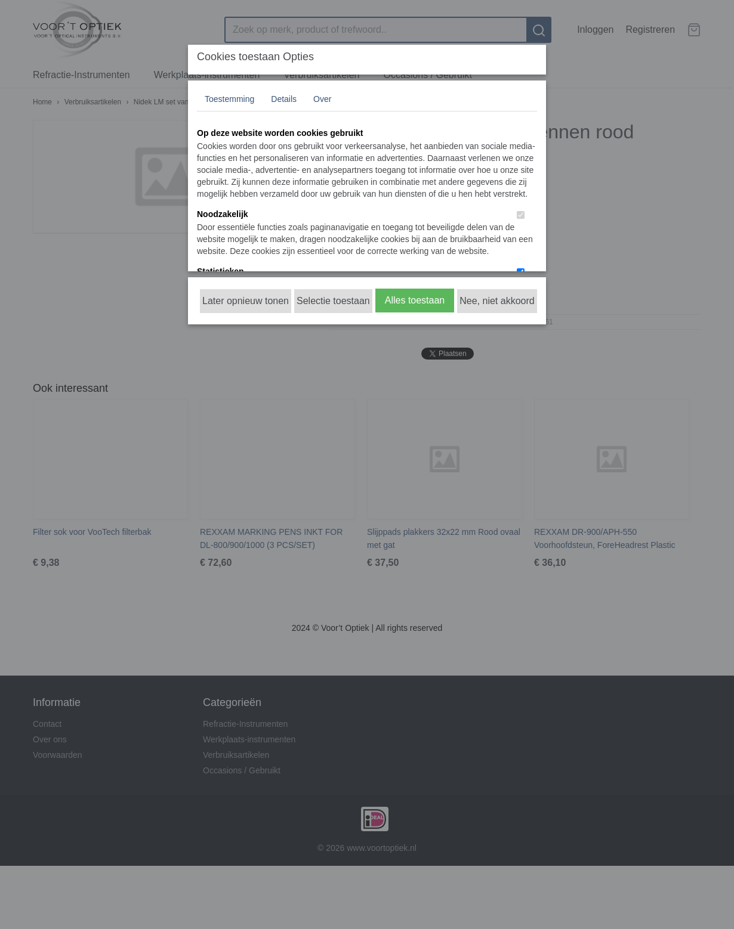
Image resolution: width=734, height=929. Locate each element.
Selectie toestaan (333, 301)
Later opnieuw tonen (245, 301)
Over (322, 99)
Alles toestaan (415, 300)
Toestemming (229, 99)
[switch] (521, 215)
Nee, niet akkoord (496, 301)
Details (284, 99)
